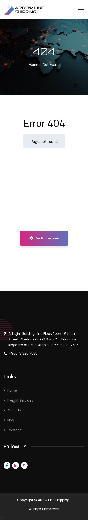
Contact (14, 430)
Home (33, 64)
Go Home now (44, 238)
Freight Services (20, 400)
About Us (14, 410)
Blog (10, 420)
